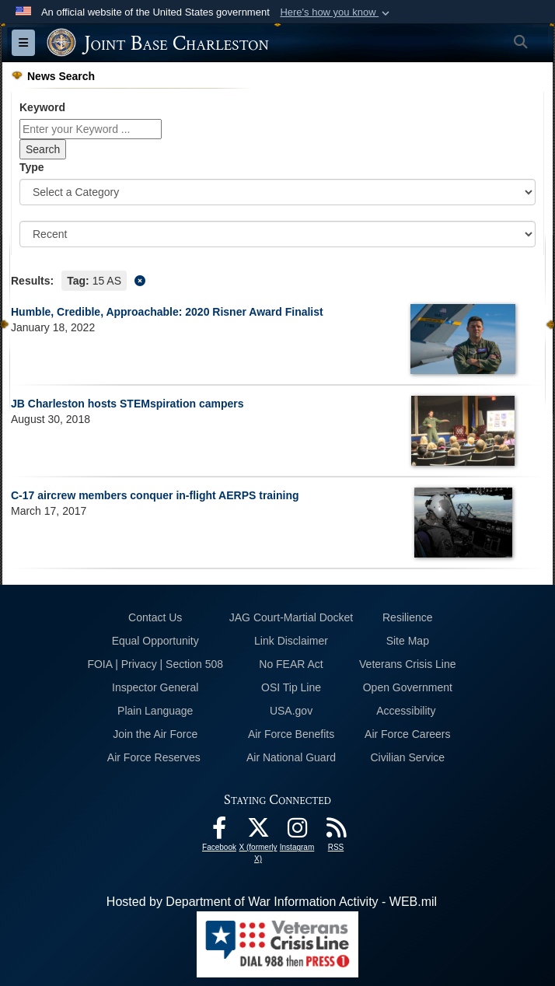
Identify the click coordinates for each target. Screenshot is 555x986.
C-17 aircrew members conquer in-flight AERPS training (155, 495)
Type (31, 167)
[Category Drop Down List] (277, 192)
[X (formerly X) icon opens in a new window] (258, 831)
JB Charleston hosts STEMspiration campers (127, 403)
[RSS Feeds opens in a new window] (335, 831)
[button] (336, 12)
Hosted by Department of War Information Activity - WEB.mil (271, 901)
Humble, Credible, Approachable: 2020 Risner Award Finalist (167, 312)
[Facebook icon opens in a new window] (219, 831)
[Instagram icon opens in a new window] (297, 831)
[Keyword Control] (90, 129)
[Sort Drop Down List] (277, 234)
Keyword (42, 107)
